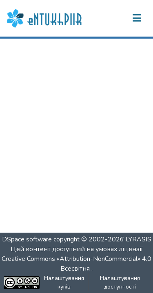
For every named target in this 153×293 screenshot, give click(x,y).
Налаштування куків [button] (64, 282)
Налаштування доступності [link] (120, 282)
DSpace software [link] (27, 239)
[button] (45, 18)
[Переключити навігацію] (136, 18)
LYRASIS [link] (138, 239)
